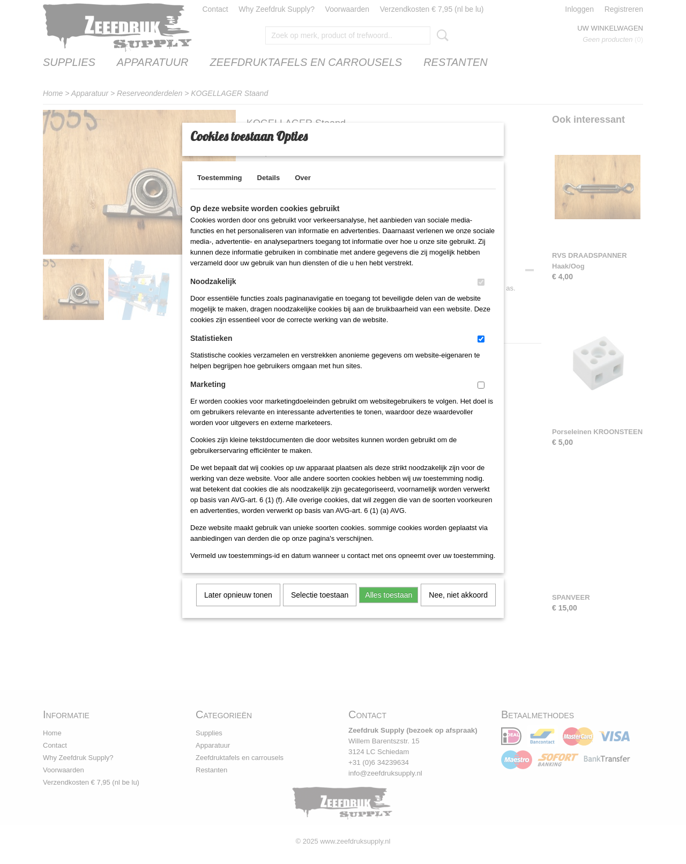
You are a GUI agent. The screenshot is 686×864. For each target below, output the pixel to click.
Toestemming (219, 192)
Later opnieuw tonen (238, 609)
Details (268, 192)
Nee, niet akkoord (458, 609)
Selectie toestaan (319, 609)
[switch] (481, 296)
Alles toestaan (388, 609)
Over (303, 192)
